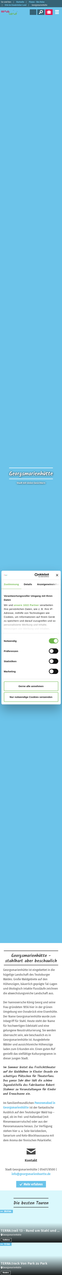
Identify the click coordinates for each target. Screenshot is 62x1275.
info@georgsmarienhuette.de (31, 1174)
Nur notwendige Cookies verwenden (31, 697)
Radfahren (6, 1240)
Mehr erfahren (31, 1184)
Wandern (6, 1273)
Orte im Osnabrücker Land (15, 5)
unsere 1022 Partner (26, 605)
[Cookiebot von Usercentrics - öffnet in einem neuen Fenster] (36, 575)
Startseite (20, 2)
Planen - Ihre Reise (36, 2)
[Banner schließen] (57, 575)
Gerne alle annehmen (31, 686)
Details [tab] (28, 584)
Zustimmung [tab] (11, 584)
